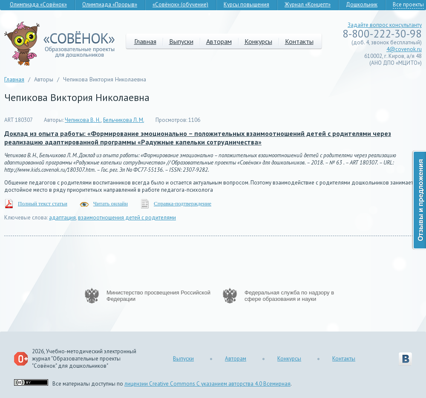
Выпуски (181, 41)
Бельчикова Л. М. (123, 120)
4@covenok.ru (404, 49)
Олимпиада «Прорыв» (109, 4)
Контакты (299, 41)
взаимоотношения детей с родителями (127, 217)
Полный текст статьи (42, 203)
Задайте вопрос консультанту (385, 25)
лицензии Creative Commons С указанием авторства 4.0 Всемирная (207, 383)
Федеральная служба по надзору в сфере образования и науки (289, 295)
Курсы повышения (246, 4)
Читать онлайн (110, 203)
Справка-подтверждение (182, 203)
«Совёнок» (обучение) (180, 4)
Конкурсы (258, 41)
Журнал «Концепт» (308, 4)
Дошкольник (361, 4)
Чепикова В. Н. (83, 120)
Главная (145, 41)
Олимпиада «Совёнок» (38, 4)
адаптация (62, 217)
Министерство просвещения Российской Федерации (158, 295)
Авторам (219, 41)
